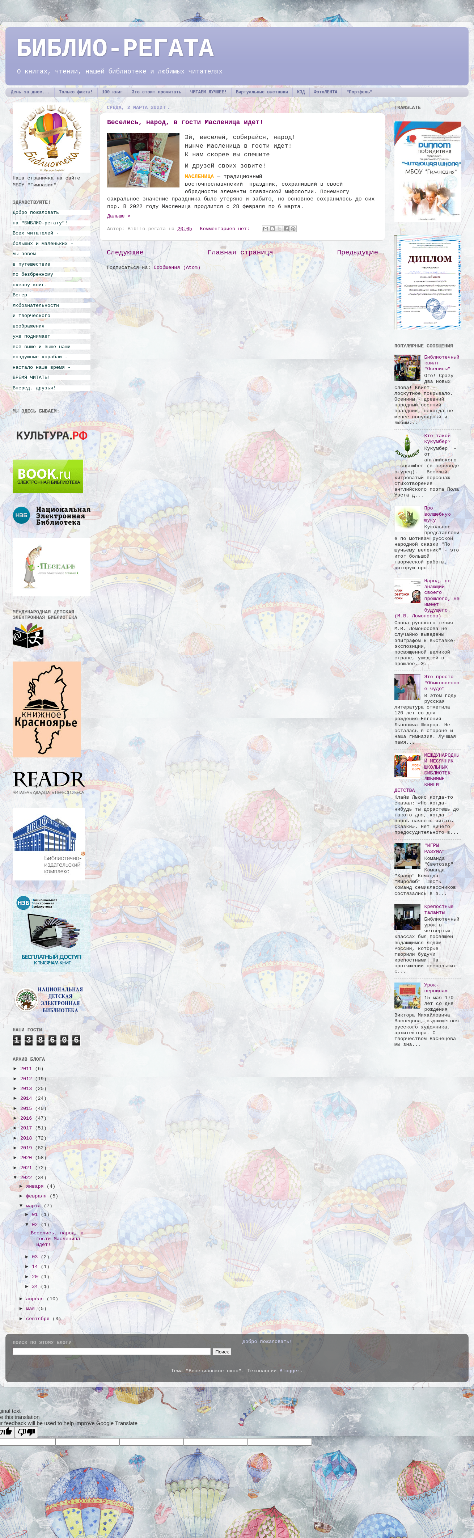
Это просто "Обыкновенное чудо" (441, 682)
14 (36, 1266)
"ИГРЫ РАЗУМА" (434, 848)
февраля (38, 1196)
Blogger (289, 1371)
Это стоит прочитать (156, 92)
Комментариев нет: (226, 229)
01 (36, 1214)
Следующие (125, 253)
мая (32, 1308)
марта (35, 1206)
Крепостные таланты (438, 909)
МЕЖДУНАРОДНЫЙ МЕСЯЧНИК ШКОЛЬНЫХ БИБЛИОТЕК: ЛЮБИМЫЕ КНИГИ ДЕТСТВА (427, 773)
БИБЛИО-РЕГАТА (115, 49)
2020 (27, 1158)
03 (36, 1257)
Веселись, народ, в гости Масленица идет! (185, 122)
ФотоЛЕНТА (326, 92)
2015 (27, 1108)
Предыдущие (357, 253)
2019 (27, 1148)
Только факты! (76, 92)
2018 (27, 1138)
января (36, 1186)
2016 (27, 1118)
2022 (27, 1177)
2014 (27, 1098)
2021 (27, 1168)
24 (36, 1286)
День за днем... (30, 92)
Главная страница (240, 253)
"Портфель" (359, 92)
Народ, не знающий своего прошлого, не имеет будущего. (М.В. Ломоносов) (427, 598)
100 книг (112, 92)
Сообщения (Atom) (177, 267)
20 (36, 1277)
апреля (36, 1299)
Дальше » (119, 216)
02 (36, 1225)
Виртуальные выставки (262, 92)
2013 (27, 1088)
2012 (27, 1079)
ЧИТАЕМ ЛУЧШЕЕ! (208, 92)
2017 (27, 1128)
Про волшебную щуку (437, 514)
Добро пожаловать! (267, 1341)
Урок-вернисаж (436, 988)
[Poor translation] (26, 1432)
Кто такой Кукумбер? (437, 438)
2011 (27, 1069)
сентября (39, 1319)
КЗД (301, 92)
